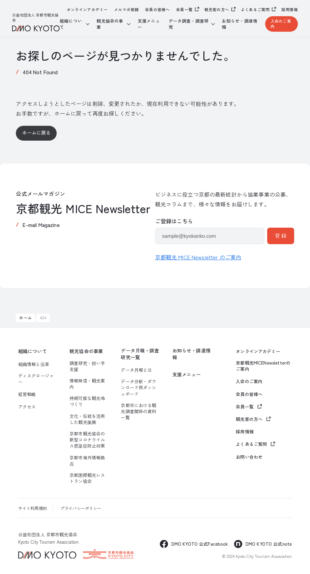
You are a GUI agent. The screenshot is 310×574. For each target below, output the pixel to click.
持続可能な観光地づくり (87, 401)
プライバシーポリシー (81, 508)
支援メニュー (149, 24)
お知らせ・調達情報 (239, 24)
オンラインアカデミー (87, 9)
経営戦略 (27, 394)
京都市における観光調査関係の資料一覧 (138, 411)
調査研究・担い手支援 (87, 366)
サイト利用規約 (32, 508)
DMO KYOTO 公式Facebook (199, 544)
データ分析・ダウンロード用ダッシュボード (138, 387)
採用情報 (289, 9)
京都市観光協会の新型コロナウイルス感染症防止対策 (87, 440)
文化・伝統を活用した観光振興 (87, 419)
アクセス (27, 407)
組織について (32, 351)
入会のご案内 (281, 23)
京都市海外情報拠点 (87, 461)
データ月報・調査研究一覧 (140, 354)
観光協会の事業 (86, 351)
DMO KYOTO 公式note (269, 544)
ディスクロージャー (36, 379)
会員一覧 (184, 9)
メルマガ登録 (126, 9)
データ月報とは (136, 370)
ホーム (25, 317)
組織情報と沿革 (33, 364)
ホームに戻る (36, 132)
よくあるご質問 (255, 9)
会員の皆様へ (157, 9)
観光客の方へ (216, 9)
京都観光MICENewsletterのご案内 (263, 366)
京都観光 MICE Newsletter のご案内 (198, 257)
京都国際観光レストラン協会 (87, 478)
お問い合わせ (249, 457)
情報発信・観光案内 (87, 384)
